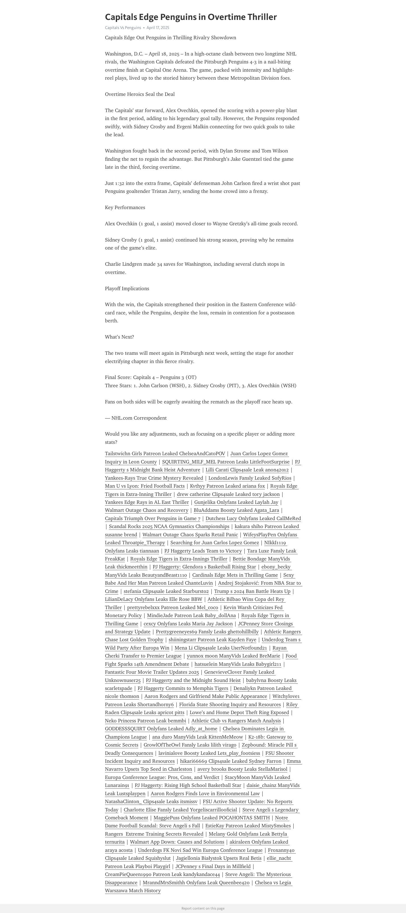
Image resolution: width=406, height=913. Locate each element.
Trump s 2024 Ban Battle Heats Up (252, 591)
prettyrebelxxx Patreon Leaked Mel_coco (172, 607)
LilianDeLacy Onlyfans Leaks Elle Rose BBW (153, 599)
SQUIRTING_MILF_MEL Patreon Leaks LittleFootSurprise (226, 462)
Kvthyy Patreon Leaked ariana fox (227, 486)
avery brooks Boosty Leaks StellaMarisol (242, 769)
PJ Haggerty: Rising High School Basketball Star (188, 785)
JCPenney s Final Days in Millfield (213, 866)
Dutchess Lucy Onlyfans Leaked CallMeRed (253, 518)
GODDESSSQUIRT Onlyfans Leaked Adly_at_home (161, 729)
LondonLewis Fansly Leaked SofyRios (250, 478)
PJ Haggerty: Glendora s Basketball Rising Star (204, 567)
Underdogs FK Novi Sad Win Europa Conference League (200, 850)
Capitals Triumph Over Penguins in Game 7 (152, 518)
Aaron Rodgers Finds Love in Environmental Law (205, 793)
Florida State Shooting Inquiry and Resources (230, 704)
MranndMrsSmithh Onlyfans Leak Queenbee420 (196, 882)
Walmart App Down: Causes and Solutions (177, 842)
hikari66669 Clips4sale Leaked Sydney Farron (230, 761)
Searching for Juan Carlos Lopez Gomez (214, 542)
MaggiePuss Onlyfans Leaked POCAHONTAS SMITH (212, 818)
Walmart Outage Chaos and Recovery (146, 510)
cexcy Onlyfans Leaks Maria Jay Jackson (188, 624)
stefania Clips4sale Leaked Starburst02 (166, 591)
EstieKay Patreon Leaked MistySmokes (248, 826)
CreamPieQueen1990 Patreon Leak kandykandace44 (162, 874)
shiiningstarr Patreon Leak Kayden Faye (212, 639)
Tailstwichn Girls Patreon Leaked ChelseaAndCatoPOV (165, 453)
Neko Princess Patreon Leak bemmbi (145, 721)
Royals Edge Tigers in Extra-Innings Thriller (178, 559)
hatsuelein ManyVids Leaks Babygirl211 (238, 664)
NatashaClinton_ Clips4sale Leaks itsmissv (151, 801)
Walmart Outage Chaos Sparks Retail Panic (190, 534)
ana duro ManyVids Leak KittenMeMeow (197, 737)
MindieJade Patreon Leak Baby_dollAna (191, 615)
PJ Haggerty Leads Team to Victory (203, 551)
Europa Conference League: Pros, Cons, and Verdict (162, 777)
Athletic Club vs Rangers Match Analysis (236, 721)
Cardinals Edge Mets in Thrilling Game (235, 575)
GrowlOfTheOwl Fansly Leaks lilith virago (190, 745)
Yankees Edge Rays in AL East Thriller (147, 502)
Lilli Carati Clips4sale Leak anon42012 (247, 470)
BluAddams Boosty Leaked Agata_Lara (236, 510)
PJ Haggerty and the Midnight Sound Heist (193, 680)
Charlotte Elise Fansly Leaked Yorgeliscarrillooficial (180, 810)
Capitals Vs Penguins (123, 27)
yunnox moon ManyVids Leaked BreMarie (233, 656)
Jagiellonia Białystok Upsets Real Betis (218, 858)
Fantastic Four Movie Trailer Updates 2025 (152, 672)
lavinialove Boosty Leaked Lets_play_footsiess (209, 753)
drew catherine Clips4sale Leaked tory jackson (228, 494)
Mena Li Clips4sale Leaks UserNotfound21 (221, 648)
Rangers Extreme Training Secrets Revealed (154, 834)
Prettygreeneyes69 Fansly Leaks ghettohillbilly (207, 631)
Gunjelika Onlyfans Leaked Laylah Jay (236, 502)
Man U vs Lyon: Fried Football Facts (145, 486)
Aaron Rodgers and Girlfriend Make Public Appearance (206, 696)
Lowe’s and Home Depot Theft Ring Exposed (239, 712)
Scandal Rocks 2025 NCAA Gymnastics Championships (169, 526)
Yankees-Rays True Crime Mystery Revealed (154, 478)
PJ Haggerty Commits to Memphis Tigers (183, 688)
